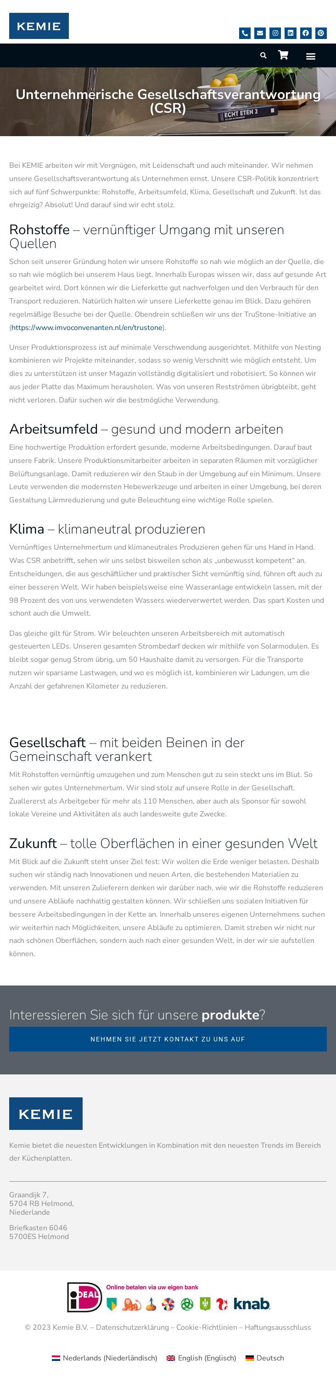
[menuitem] (104, 1358)
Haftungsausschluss (278, 1327)
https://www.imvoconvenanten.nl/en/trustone (86, 328)
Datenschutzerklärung (132, 1327)
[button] (311, 55)
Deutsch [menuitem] (270, 1358)
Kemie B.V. (71, 1327)
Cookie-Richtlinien (206, 1327)
